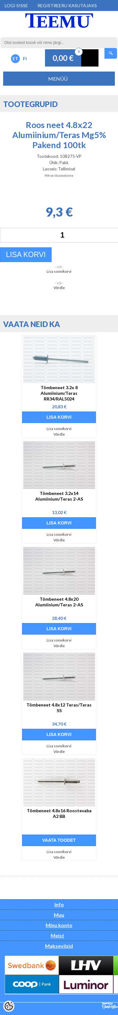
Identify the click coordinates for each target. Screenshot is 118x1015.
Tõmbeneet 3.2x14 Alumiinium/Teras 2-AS (59, 496)
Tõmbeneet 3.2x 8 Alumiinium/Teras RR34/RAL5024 (59, 393)
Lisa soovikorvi (59, 271)
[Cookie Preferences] (8, 1006)
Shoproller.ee (110, 1005)
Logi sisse (16, 5)
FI (25, 58)
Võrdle (59, 287)
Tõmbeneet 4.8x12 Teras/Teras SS (59, 707)
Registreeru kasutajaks (67, 5)
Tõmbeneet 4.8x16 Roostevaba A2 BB (59, 813)
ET (15, 58)
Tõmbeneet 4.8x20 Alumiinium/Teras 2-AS (59, 601)
